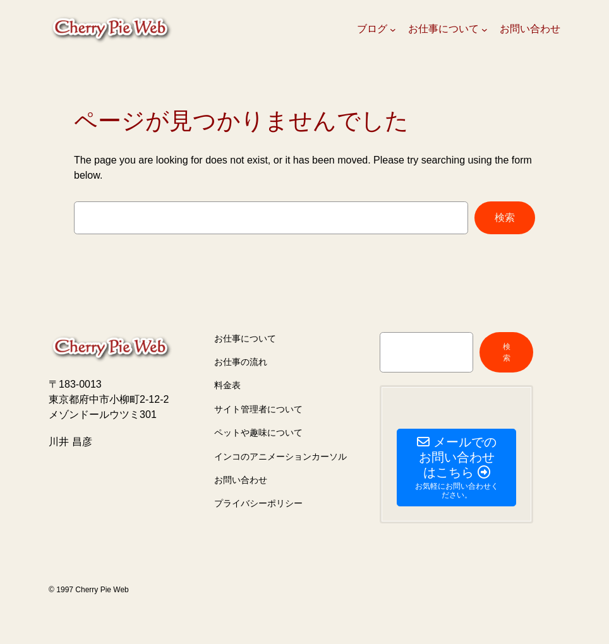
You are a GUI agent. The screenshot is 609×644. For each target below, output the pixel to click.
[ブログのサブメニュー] (393, 30)
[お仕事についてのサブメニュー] (484, 30)
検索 (505, 217)
